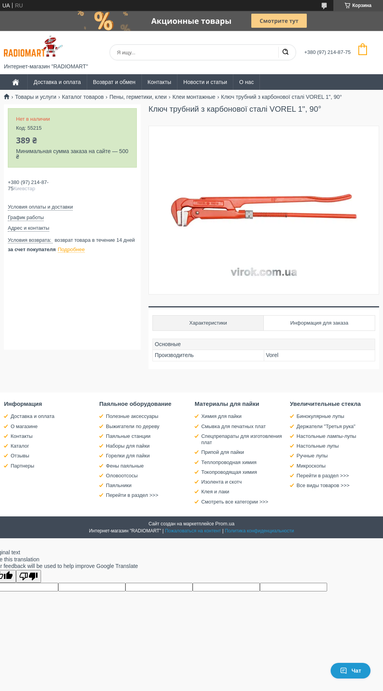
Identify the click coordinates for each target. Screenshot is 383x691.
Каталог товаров (83, 97)
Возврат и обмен (114, 82)
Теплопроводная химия (228, 462)
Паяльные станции (128, 436)
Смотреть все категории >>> (234, 502)
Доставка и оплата (57, 82)
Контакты (159, 82)
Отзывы (20, 456)
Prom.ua (224, 524)
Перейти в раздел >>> (132, 495)
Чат (350, 670)
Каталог (20, 446)
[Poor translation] (28, 576)
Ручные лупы (312, 456)
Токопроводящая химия (229, 472)
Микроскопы (311, 466)
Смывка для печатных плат (233, 426)
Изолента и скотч (221, 482)
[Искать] (285, 52)
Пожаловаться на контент (193, 531)
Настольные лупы (318, 446)
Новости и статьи (205, 82)
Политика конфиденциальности (259, 531)
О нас (246, 82)
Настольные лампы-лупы (326, 436)
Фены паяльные (125, 466)
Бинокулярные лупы (320, 416)
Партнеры (22, 466)
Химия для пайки (221, 416)
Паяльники (118, 485)
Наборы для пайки (128, 446)
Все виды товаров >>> (323, 485)
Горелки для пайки (128, 456)
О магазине (24, 426)
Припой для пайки (222, 452)
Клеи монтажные (193, 97)
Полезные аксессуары (132, 416)
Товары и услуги (35, 97)
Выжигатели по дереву (132, 426)
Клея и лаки (215, 492)
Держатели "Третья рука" (326, 426)
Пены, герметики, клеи (138, 97)
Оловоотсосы (122, 476)
